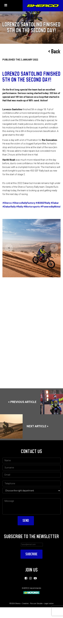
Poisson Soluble (36, 603)
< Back (54, 51)
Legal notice (48, 603)
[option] (31, 248)
